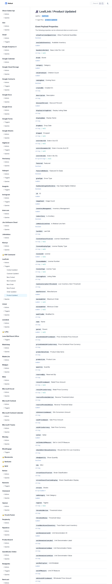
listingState (41, 273)
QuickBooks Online (9, 552)
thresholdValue (41, 512)
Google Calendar (8, 59)
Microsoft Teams (8, 425)
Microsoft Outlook (9, 401)
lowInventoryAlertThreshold (46, 281)
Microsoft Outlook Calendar (12, 413)
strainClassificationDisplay (47, 475)
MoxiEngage (7, 449)
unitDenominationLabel (44, 534)
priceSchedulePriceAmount (45, 333)
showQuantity (41, 452)
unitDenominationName (44, 542)
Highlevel (5, 143)
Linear (4, 304)
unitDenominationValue (44, 549)
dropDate (39, 124)
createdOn (39, 87)
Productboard (7, 540)
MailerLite (6, 356)
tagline (39, 497)
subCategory (40, 489)
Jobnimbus (6, 234)
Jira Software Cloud (9, 222)
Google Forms (7, 119)
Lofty (6, 332)
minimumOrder (41, 303)
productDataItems (42, 348)
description (40, 95)
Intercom (5, 210)
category (39, 65)
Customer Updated (13, 273)
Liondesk (5, 320)
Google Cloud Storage (10, 67)
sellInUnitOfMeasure (43, 437)
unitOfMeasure (41, 564)
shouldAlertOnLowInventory (46, 445)
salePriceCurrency (43, 422)
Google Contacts (8, 79)
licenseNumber (41, 258)
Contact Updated (12, 270)
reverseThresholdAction (45, 393)
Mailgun (5, 365)
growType (39, 177)
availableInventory (43, 42)
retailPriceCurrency (43, 385)
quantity (39, 363)
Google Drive (7, 107)
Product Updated (12, 295)
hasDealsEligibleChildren (45, 184)
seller (38, 430)
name (37, 318)
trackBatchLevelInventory (45, 519)
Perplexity (6, 519)
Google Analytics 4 (9, 47)
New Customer (11, 281)
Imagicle (5, 186)
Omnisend (6, 491)
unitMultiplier (41, 556)
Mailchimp (6, 344)
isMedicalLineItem (43, 221)
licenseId (39, 251)
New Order (10, 284)
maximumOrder (41, 296)
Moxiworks (9, 457)
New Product (11, 288)
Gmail (4, 35)
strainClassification (44, 467)
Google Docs (7, 95)
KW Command (10, 255)
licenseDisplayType (43, 244)
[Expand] (4, 14)
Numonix (5, 483)
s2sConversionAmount (43, 407)
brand (38, 57)
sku (37, 460)
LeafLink (5, 259)
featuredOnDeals (42, 169)
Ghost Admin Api (8, 11)
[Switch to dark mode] (108, 3)
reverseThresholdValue (44, 400)
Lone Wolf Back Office (10, 336)
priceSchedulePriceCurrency (46, 340)
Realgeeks (6, 564)
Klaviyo (5, 243)
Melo (4, 377)
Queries (6, 18)
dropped (39, 132)
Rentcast (5, 579)
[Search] (97, 3)
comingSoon (40, 80)
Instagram (6, 195)
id (37, 191)
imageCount (40, 199)
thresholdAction (42, 504)
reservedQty (40, 370)
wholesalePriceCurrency (45, 579)
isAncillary (40, 214)
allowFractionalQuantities (46, 35)
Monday (5, 437)
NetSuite (8, 462)
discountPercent (42, 102)
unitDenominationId (43, 527)
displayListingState (43, 109)
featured (39, 162)
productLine (40, 355)
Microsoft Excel (8, 389)
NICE (6, 466)
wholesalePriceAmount (44, 571)
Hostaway (6, 159)
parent (38, 326)
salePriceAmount (42, 415)
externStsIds (41, 154)
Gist (3, 23)
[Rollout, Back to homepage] (9, 3)
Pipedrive (5, 528)
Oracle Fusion (10, 515)
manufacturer (41, 288)
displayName (40, 117)
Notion (4, 471)
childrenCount (41, 72)
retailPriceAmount (43, 378)
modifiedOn (40, 311)
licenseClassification (44, 236)
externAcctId (41, 139)
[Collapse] (4, 266)
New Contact (11, 277)
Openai (5, 503)
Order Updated (11, 292)
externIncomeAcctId (43, 147)
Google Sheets (7, 131)
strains (39, 482)
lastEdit (39, 229)
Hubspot (5, 171)
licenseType (40, 266)
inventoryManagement (43, 206)
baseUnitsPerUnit (42, 50)
